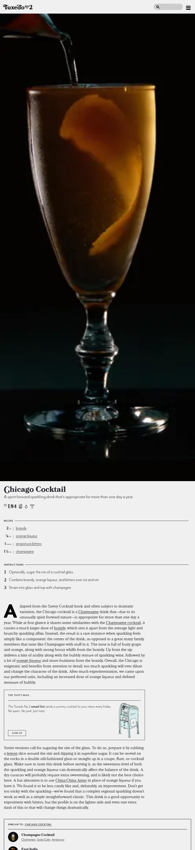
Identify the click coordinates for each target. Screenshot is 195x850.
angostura (58, 839)
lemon (12, 753)
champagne (25, 551)
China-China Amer (71, 780)
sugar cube (44, 839)
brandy (21, 528)
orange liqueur (26, 536)
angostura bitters (29, 544)
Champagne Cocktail (37, 835)
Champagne (88, 611)
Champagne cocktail (123, 622)
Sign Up (17, 733)
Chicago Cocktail (38, 824)
